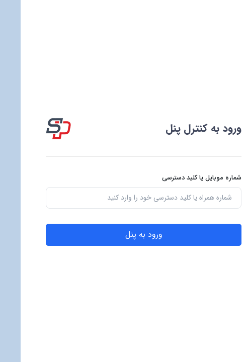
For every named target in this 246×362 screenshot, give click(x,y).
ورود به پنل (123, 234)
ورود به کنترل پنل (183, 128)
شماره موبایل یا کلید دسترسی (181, 178)
